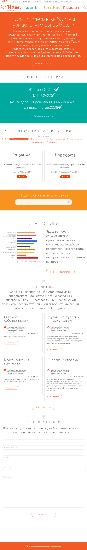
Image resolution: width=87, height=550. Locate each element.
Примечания (7, 477)
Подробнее (11, 343)
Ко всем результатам (60, 272)
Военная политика (38, 139)
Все (6, 139)
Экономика (53, 142)
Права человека (56, 139)
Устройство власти (37, 142)
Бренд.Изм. (51, 7)
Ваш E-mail (7, 467)
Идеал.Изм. (32, 7)
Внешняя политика (19, 139)
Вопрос (6, 438)
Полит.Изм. (71, 7)
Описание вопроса (10, 447)
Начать (22, 177)
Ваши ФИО (7, 457)
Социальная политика (74, 139)
